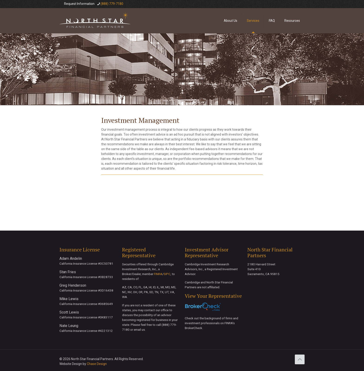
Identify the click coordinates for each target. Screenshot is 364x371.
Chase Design (97, 364)
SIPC (167, 274)
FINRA (158, 274)
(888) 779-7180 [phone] (112, 4)
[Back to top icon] (300, 359)
